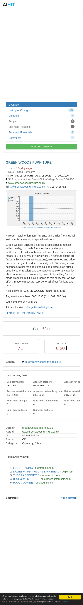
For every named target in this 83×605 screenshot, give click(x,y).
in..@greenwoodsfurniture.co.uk (26, 186)
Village (29, 307)
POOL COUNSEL (23, 482)
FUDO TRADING (23, 467)
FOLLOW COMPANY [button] (41, 146)
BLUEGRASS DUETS (25, 478)
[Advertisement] (41, 54)
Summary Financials (41, 132)
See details (65, 602)
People (41, 121)
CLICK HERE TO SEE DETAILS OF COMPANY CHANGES (41, 228)
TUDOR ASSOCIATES (26, 475)
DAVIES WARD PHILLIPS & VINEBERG (36, 471)
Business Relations (41, 126)
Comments (41, 137)
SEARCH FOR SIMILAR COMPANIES (24, 313)
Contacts (41, 115)
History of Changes (41, 110)
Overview (14, 104)
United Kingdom (43, 307)
